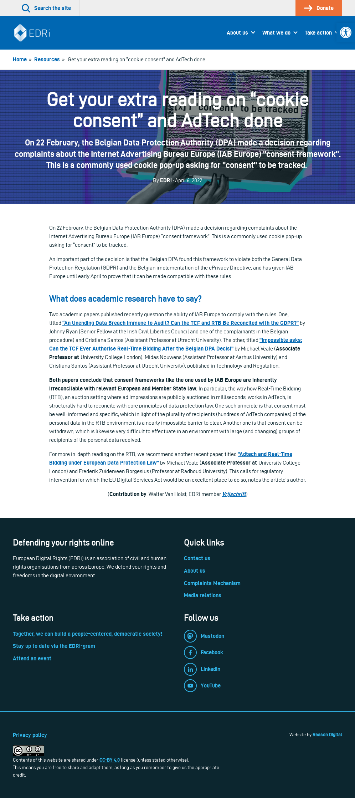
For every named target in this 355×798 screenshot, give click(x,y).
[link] (345, 32)
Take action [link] (318, 33)
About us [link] (237, 33)
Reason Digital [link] (327, 734)
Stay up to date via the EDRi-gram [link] (54, 646)
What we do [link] (276, 33)
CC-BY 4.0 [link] (109, 760)
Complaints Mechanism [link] (212, 583)
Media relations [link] (202, 595)
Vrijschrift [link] (234, 494)
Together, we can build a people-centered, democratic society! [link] (87, 634)
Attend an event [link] (32, 658)
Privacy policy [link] (30, 735)
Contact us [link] (197, 558)
